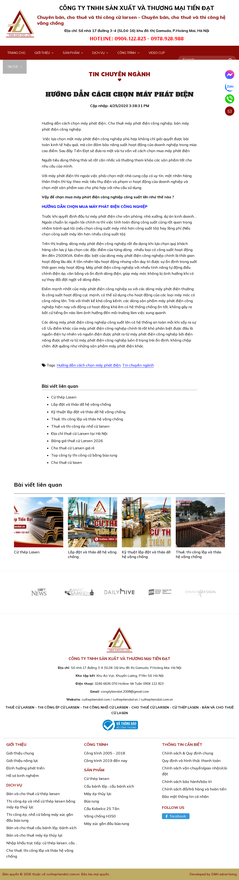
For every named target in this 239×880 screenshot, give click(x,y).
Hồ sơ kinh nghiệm (22, 775)
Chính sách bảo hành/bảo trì (187, 781)
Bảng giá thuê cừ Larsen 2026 (77, 440)
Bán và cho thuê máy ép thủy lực (34, 835)
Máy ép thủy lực (98, 793)
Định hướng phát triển (25, 768)
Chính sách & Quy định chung (187, 753)
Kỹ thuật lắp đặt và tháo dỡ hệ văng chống (88, 411)
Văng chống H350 (100, 816)
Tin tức (14, 67)
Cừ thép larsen (96, 778)
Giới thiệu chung (20, 753)
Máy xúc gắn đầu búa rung (106, 823)
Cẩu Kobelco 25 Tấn (101, 808)
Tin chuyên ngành (138, 365)
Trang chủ (16, 53)
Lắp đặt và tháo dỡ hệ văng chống (81, 404)
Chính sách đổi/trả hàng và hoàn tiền (194, 789)
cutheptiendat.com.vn (63, 874)
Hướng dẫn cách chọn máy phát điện (89, 365)
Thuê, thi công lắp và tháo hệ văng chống (87, 419)
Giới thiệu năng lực (22, 760)
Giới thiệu (44, 53)
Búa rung (91, 801)
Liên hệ (36, 67)
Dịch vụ (100, 53)
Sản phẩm (73, 53)
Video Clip (157, 53)
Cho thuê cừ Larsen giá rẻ (73, 448)
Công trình (128, 53)
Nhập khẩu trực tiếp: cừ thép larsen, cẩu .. (41, 843)
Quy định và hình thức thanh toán (191, 760)
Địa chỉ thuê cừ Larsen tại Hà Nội (79, 433)
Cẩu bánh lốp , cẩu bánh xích (109, 786)
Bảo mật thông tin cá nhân (185, 796)
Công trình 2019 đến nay (105, 760)
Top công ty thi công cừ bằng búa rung (84, 455)
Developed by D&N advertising (213, 874)
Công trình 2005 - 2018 (104, 753)
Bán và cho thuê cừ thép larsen (33, 793)
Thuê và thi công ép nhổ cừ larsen (80, 426)
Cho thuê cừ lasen (66, 462)
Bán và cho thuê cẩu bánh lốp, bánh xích (41, 827)
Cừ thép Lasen (63, 397)
